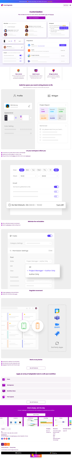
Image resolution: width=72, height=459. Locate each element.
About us (48, 430)
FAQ (54, 436)
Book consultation (36, 17)
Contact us (48, 432)
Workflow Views (11, 391)
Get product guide (57, 430)
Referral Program (56, 438)
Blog (54, 435)
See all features (36, 368)
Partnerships (55, 439)
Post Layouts (10, 396)
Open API (65, 430)
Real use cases (56, 432)
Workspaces (10, 385)
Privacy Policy (13, 447)
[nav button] (70, 5)
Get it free (66, 5)
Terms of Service (5, 447)
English (3, 428)
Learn (54, 433)
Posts (8, 379)
